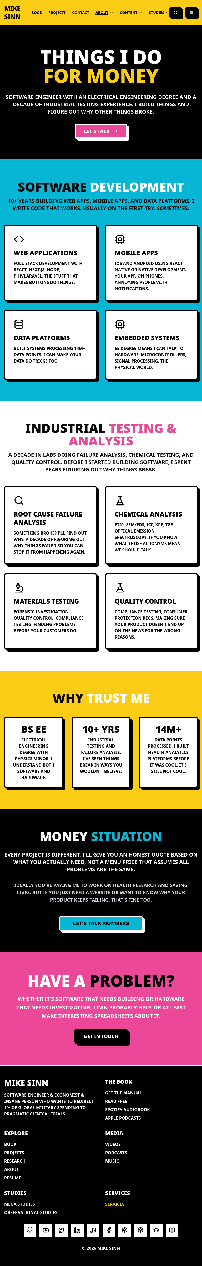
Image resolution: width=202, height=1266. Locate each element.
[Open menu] (191, 12)
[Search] (175, 12)
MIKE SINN (12, 12)
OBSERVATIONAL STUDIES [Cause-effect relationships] (30, 1212)
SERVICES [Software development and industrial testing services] (114, 1204)
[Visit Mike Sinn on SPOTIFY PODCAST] (124, 1230)
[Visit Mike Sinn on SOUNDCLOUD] (93, 1230)
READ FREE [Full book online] (116, 1101)
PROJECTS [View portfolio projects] (57, 12)
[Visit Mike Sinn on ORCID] (156, 1230)
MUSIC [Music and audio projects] (112, 1161)
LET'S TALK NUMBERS (101, 923)
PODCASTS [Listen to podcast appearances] (116, 1153)
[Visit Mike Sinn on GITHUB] (30, 1230)
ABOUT (104, 12)
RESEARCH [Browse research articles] (15, 1161)
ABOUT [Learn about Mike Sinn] (11, 1169)
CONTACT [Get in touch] (80, 12)
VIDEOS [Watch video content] (113, 1144)
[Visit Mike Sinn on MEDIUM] (172, 1230)
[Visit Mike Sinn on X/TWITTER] (61, 1230)
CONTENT (131, 12)
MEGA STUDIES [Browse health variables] (19, 1204)
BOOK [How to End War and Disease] (36, 12)
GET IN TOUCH (101, 1036)
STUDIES (159, 12)
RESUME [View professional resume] (12, 1178)
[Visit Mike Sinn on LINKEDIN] (77, 1230)
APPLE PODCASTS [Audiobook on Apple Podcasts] (123, 1118)
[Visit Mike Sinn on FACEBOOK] (109, 1230)
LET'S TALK (101, 131)
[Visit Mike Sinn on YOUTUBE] (45, 1230)
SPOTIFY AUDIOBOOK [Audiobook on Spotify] (127, 1110)
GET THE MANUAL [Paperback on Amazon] (123, 1093)
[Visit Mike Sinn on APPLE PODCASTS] (140, 1230)
